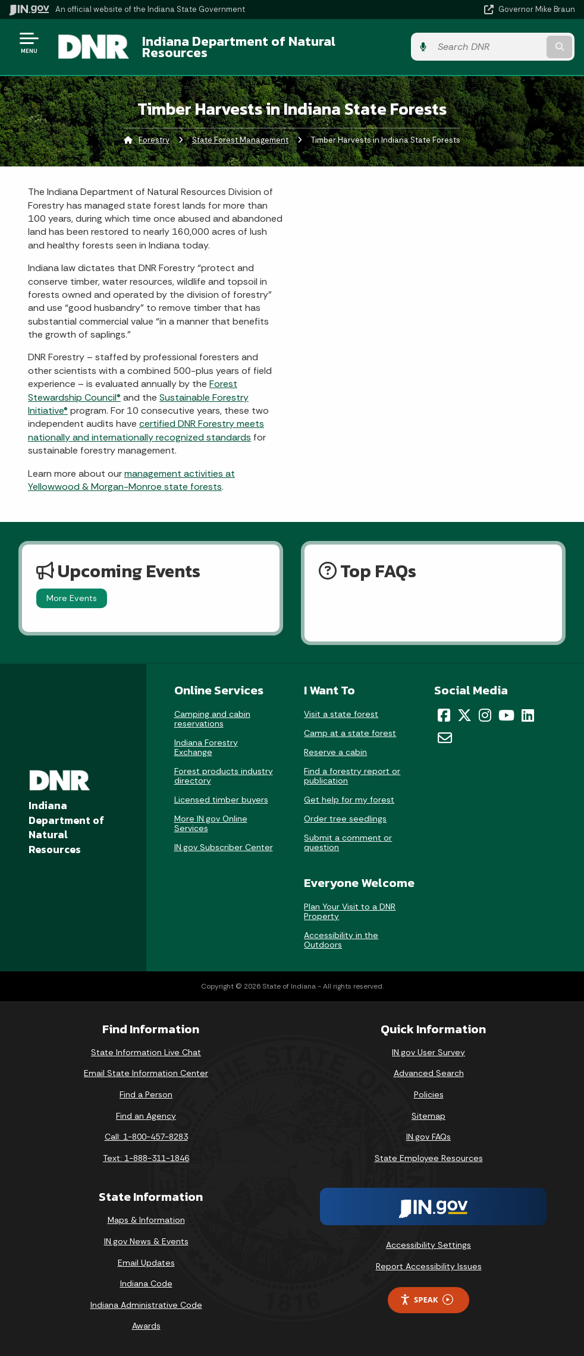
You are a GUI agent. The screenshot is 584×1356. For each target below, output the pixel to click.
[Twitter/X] (464, 715)
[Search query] (490, 47)
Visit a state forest (341, 714)
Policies (429, 1094)
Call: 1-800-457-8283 (146, 1136)
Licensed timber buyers (221, 799)
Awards (146, 1326)
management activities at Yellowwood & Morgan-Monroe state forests (131, 480)
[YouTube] (506, 715)
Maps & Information (146, 1220)
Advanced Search (429, 1073)
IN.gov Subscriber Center (223, 847)
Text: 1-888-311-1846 (146, 1158)
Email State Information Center (146, 1073)
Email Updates (146, 1262)
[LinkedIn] (528, 715)
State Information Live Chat (146, 1052)
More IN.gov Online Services (210, 823)
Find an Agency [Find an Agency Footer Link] (146, 1115)
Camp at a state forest (350, 733)
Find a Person (146, 1094)
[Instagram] (485, 715)
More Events (71, 598)
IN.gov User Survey (428, 1052)
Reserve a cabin (335, 752)
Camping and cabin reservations (212, 719)
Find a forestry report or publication (352, 776)
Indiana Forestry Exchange (206, 747)
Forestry (154, 140)
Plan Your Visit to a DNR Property (349, 911)
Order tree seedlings (345, 818)
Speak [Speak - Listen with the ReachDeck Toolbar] (426, 1299)
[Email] (445, 738)
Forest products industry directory (223, 776)
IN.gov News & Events (146, 1241)
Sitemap (428, 1115)
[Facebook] (444, 715)
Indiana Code (146, 1283)
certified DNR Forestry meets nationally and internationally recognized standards (146, 430)
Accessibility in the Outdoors (341, 940)
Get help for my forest (349, 799)
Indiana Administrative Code (146, 1305)
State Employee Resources (429, 1158)
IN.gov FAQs (428, 1136)
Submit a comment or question (348, 842)
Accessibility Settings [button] (428, 1245)
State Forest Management (240, 140)
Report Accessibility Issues (429, 1266)
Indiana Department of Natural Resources (238, 46)
